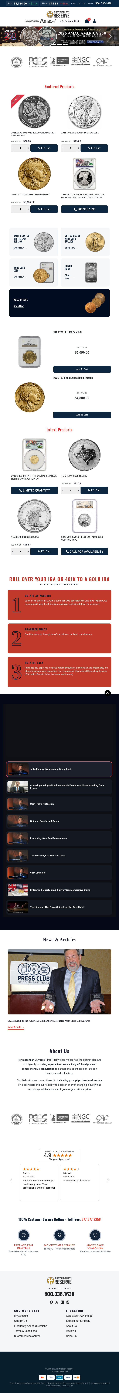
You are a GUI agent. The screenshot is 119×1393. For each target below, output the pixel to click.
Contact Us (20, 1320)
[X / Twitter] (56, 1302)
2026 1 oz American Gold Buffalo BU (30, 194)
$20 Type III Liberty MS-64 (67, 332)
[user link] (94, 21)
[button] (87, 21)
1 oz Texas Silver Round (74, 476)
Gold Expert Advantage (79, 1315)
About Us (71, 1325)
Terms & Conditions (25, 1330)
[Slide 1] (53, 44)
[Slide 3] (65, 44)
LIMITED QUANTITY (34, 490)
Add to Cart (44, 148)
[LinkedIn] (62, 1302)
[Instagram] (67, 1302)
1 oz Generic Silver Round (25, 537)
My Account (21, 1315)
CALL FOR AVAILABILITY (84, 551)
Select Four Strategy (78, 1320)
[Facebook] (51, 1302)
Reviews (71, 1330)
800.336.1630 (84, 209)
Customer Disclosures (27, 1335)
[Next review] (108, 1180)
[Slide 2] (59, 44)
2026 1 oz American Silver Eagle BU (80, 133)
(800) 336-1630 (103, 3)
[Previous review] (11, 1180)
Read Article (16, 1027)
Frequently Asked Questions (30, 1325)
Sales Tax (71, 1335)
